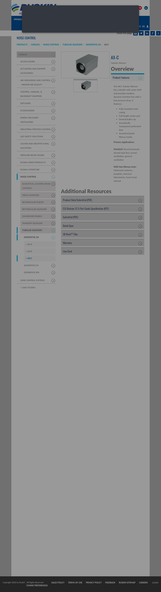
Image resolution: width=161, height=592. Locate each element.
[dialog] (80, 19)
